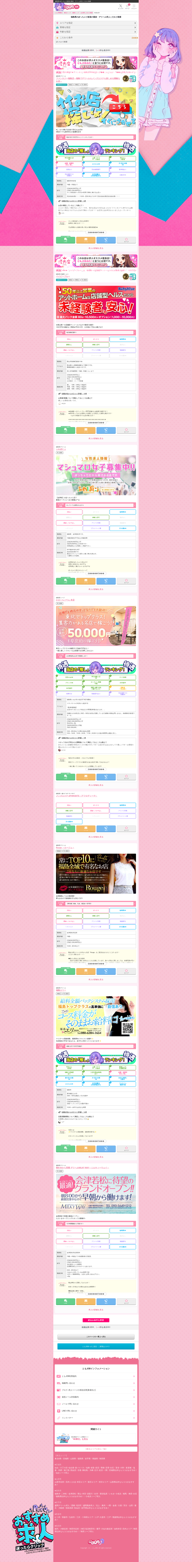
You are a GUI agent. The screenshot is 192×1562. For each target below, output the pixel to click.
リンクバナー (65, 1418)
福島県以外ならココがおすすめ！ (70, 1496)
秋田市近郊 (74, 1529)
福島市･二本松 (61, 1494)
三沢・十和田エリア (85, 1517)
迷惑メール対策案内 (68, 1397)
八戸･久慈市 (100, 1517)
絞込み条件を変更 (96, 1320)
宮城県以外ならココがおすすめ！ (123, 1470)
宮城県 (66, 1459)
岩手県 (88, 1459)
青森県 (95, 1459)
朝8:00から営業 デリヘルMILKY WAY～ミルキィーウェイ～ (82, 1168)
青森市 (65, 1517)
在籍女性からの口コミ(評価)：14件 (74, 1112)
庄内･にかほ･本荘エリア (76, 1482)
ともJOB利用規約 (67, 1376)
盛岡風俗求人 (88, 1505)
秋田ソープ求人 (87, 1531)
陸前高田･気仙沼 (73, 1508)
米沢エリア (103, 1482)
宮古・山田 (128, 1505)
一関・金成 (111, 1505)
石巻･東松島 (83, 1470)
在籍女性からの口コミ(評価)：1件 (74, 738)
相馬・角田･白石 (130, 1494)
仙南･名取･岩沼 (92, 1468)
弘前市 (72, 1517)
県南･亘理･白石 (107, 1468)
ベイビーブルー (63, 276)
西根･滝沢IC (76, 1505)
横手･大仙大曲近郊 (104, 1529)
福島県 (80, 1459)
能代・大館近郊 (61, 1529)
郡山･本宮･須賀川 (85, 1494)
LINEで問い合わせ (67, 1411)
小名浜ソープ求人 (93, 1496)
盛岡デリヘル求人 (62, 1505)
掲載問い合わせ (66, 1383)
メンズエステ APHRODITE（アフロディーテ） (76, 796)
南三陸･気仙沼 (70, 1470)
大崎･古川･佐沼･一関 (98, 1470)
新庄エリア (92, 1482)
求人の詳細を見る (96, 248)
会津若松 (72, 1494)
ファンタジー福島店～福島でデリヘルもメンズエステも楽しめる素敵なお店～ (88, 79)
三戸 (109, 1517)
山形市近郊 (59, 1482)
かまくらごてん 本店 (65, 600)
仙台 (56, 1468)
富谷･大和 (120, 1468)
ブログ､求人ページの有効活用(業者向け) (76, 1390)
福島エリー (61, 990)
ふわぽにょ (61, 449)
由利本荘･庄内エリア (123, 1529)
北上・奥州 (100, 1505)
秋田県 (102, 1459)
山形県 (73, 1459)
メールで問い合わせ (68, 1404)
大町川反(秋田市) (87, 1529)
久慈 (120, 1505)
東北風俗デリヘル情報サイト (96, 1438)
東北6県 (58, 1459)
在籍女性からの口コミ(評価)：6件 (74, 201)
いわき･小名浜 (115, 1494)
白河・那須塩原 (100, 1494)
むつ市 (57, 1517)
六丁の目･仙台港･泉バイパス (72, 1468)
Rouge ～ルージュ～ (65, 847)
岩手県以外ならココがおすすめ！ (95, 1508)
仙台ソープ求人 (62, 1473)
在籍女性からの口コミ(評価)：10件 (74, 394)
